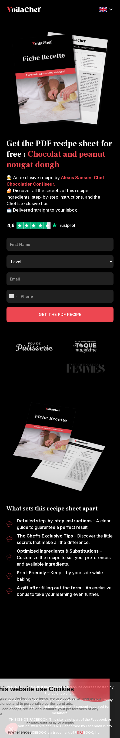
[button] (105, 9)
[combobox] (13, 296)
